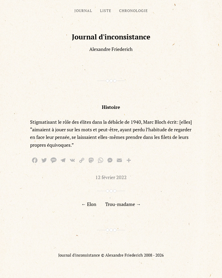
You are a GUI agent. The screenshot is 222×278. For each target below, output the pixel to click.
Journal (83, 10)
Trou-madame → (123, 204)
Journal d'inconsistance (111, 37)
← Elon (88, 204)
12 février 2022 (111, 177)
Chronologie (133, 10)
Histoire (111, 107)
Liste (105, 10)
